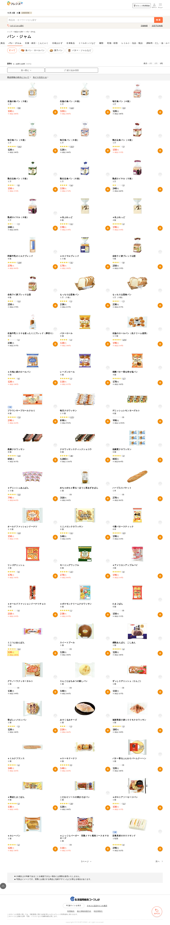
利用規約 (71, 911)
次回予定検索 (157, 26)
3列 (161, 63)
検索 (158, 20)
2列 (155, 63)
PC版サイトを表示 (73, 905)
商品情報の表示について (19, 77)
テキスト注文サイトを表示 (97, 905)
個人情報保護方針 (84, 911)
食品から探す (19, 32)
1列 (150, 63)
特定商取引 (98, 911)
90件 (28, 64)
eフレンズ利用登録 (142, 5)
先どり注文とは (40, 77)
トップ (9, 32)
